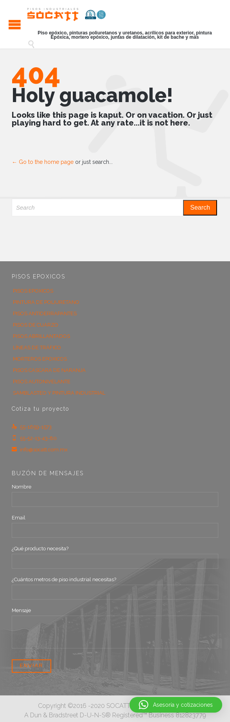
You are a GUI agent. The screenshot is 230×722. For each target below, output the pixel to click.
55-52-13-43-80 (34, 438)
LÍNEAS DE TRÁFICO (37, 347)
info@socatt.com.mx (40, 450)
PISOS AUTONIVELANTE (41, 381)
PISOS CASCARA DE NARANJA (49, 370)
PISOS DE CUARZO (35, 325)
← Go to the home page (43, 162)
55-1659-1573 (32, 427)
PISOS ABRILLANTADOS (41, 336)
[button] (175, 705)
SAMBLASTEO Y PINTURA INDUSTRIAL (59, 393)
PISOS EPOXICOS (33, 291)
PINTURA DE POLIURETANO (46, 302)
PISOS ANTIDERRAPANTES (45, 313)
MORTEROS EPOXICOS (40, 359)
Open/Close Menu (14, 24)
